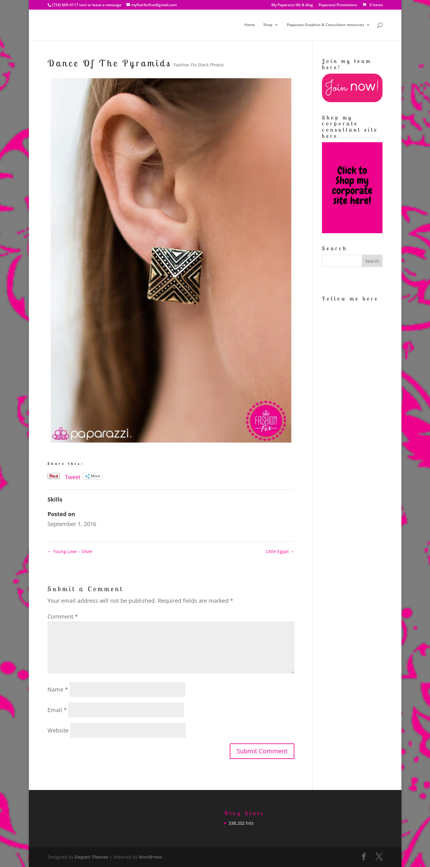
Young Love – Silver (70, 551)
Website (58, 730)
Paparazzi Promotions (338, 5)
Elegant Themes (91, 857)
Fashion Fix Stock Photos (199, 65)
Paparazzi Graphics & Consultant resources (325, 25)
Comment (63, 616)
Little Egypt (280, 551)
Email (57, 710)
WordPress (150, 857)
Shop (267, 25)
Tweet (72, 476)
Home (249, 25)
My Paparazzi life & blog (292, 5)
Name (58, 689)
